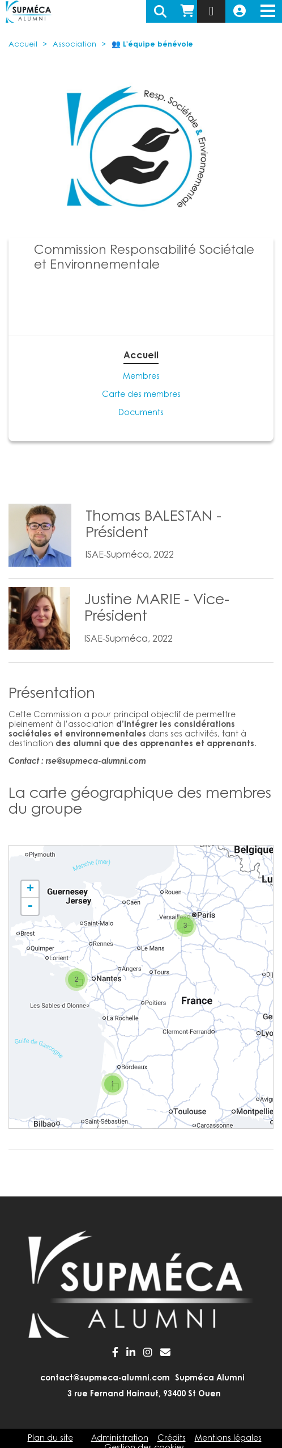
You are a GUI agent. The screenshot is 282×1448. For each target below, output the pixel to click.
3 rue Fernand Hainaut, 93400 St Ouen (144, 1395)
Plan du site (50, 1439)
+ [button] (30, 889)
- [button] (30, 906)
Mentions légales (228, 1439)
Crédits (171, 1439)
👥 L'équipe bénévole (152, 44)
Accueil (22, 44)
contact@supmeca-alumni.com (105, 1379)
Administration (119, 1439)
